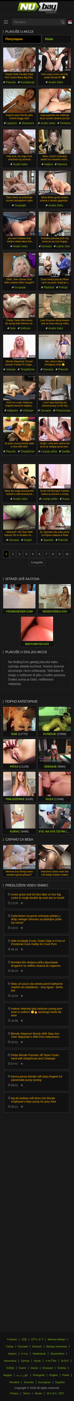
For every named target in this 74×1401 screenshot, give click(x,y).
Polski (65, 1375)
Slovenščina (57, 1353)
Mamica (62, 164)
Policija (63, 287)
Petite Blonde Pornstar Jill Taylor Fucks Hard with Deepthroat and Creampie (35, 1056)
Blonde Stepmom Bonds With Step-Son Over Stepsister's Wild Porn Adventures (35, 1035)
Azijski (28, 540)
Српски (25, 1360)
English (53, 1375)
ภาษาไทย (50, 1360)
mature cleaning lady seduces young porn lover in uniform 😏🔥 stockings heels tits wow (36, 1012)
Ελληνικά (47, 1367)
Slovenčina (10, 1360)
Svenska (29, 1382)
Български (44, 1382)
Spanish (48, 540)
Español (60, 1382)
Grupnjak (20, 205)
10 (67, 554)
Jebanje (11, 369)
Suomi (22, 1367)
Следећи (37, 562)
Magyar (7, 1375)
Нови (49, 39)
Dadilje (66, 451)
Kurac (66, 498)
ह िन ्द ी (37, 1339)
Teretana (65, 123)
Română (14, 1382)
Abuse (38, 1393)
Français (12, 1339)
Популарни (14, 39)
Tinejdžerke (27, 369)
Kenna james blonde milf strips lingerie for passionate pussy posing (36, 1078)
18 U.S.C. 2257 (55, 1393)
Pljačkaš (49, 287)
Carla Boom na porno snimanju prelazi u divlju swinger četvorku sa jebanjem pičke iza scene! (36, 919)
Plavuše (11, 82)
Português (39, 1375)
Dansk (34, 1367)
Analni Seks (55, 82)
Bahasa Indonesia (56, 1346)
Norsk (37, 1360)
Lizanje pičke (49, 451)
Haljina (48, 164)
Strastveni (28, 123)
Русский (23, 1346)
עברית (24, 1353)
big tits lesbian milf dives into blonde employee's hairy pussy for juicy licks (33, 1100)
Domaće (46, 246)
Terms (26, 1393)
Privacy (14, 1393)
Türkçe (10, 1346)
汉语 (24, 1339)
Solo (13, 328)
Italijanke (12, 410)
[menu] (6, 22)
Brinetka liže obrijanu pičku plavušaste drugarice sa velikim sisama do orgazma (35, 964)
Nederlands (39, 1353)
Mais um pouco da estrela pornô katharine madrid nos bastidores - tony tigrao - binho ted (37, 987)
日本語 (10, 1367)
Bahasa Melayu (57, 1339)
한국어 (65, 1360)
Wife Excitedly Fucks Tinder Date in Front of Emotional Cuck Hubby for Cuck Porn (38, 942)
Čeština (61, 1367)
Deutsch (37, 1346)
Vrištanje (28, 410)
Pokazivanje (63, 410)
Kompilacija (28, 82)
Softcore (25, 328)
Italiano (12, 1353)
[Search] (63, 22)
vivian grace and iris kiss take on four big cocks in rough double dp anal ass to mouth (37, 896)
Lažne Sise (63, 246)
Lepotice (12, 123)
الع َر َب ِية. (22, 1375)
